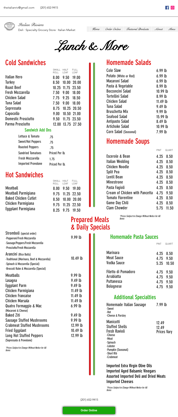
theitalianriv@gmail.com (19, 7)
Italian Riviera (31, 24)
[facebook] (167, 7)
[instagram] (172, 7)
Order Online (89, 410)
